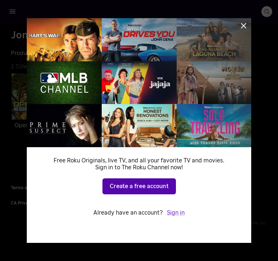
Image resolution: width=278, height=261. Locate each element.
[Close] (243, 26)
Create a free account (139, 186)
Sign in (176, 213)
